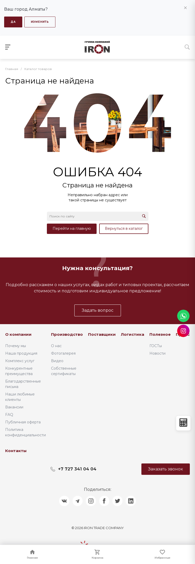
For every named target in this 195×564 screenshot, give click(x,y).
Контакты (16, 450)
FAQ (9, 414)
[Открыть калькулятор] (183, 423)
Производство (67, 334)
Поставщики (102, 334)
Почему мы (15, 345)
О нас (56, 345)
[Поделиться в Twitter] (118, 501)
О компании (18, 334)
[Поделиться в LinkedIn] (131, 501)
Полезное (160, 334)
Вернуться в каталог (124, 228)
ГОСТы (155, 345)
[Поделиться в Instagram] (91, 501)
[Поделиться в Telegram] (77, 501)
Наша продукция (21, 353)
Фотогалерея (63, 353)
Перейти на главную (72, 228)
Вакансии (14, 407)
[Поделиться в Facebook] (104, 501)
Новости (157, 353)
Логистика (132, 334)
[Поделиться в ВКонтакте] (64, 501)
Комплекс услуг (19, 360)
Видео (57, 360)
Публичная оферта (23, 422)
